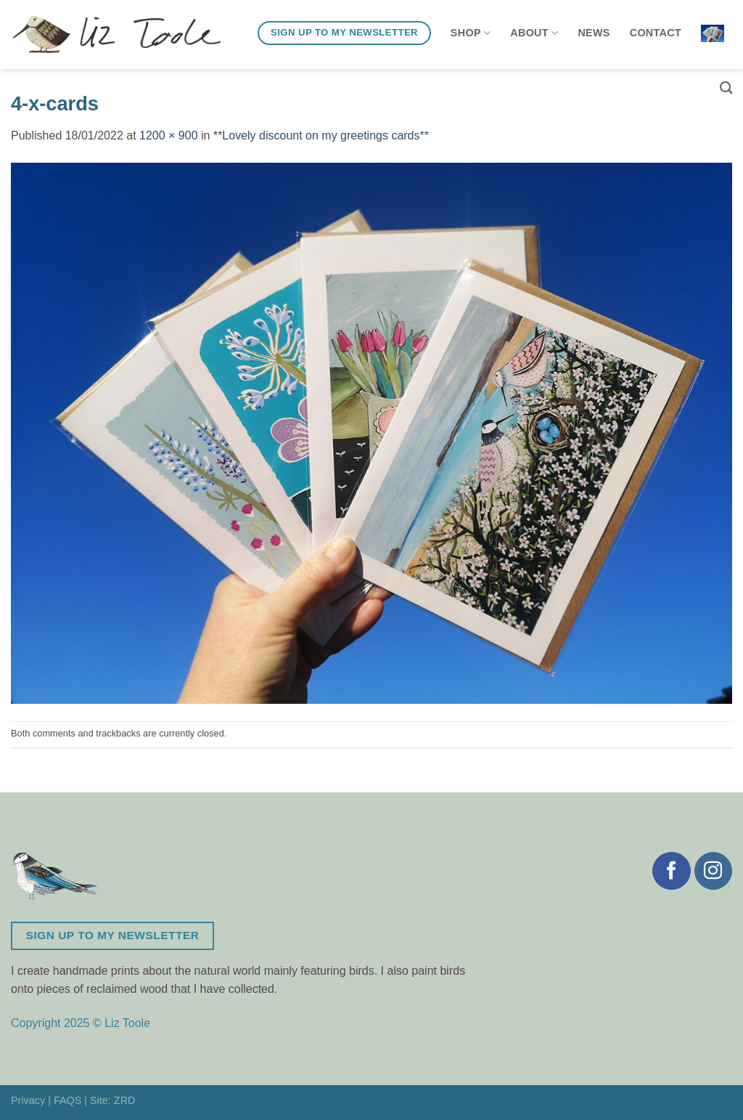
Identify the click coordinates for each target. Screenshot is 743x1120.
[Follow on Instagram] (713, 871)
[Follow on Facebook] (671, 871)
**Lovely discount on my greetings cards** (321, 135)
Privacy (28, 1100)
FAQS (67, 1100)
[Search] (726, 88)
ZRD (125, 1100)
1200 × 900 (168, 135)
